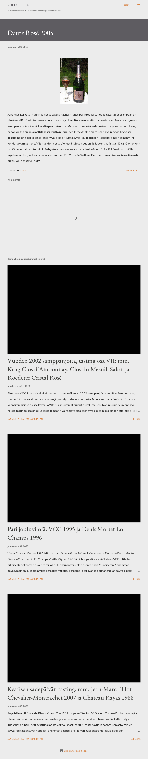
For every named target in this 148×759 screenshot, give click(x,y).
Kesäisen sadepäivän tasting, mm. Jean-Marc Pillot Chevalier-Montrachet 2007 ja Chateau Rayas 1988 (71, 693)
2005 (23, 170)
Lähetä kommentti (32, 419)
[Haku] (127, 5)
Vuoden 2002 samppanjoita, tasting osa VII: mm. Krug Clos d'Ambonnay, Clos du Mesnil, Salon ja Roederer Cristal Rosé (68, 369)
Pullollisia (18, 5)
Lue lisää (135, 419)
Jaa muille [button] (131, 170)
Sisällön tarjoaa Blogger (74, 750)
